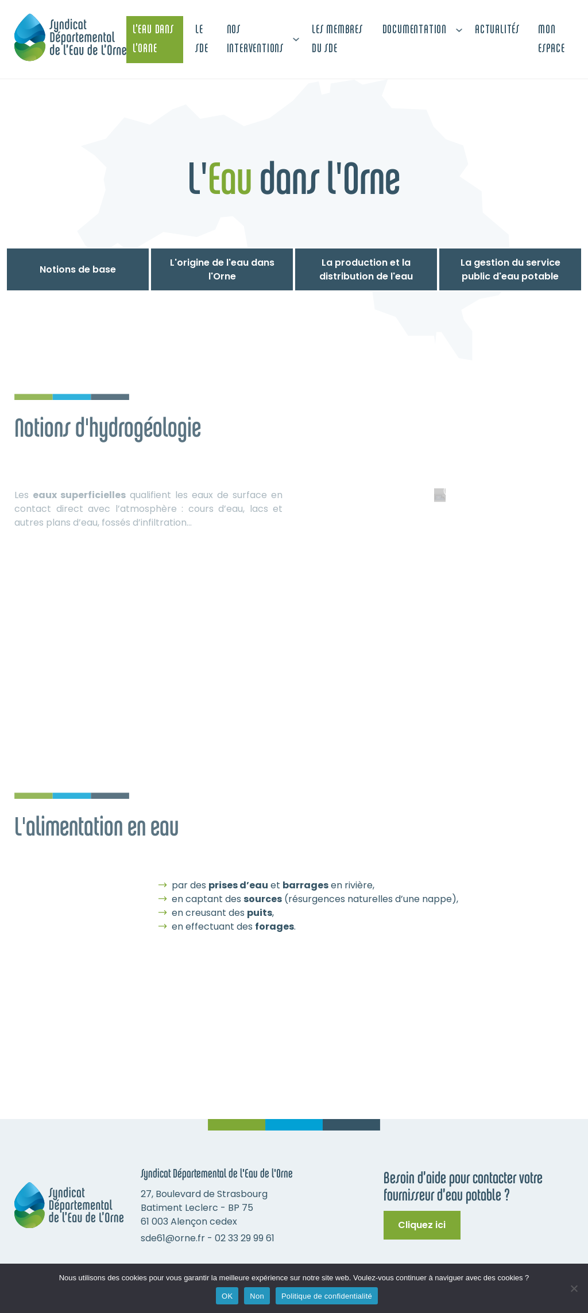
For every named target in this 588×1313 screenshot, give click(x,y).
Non (257, 1296)
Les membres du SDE (337, 40)
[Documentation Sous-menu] (459, 30)
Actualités (497, 30)
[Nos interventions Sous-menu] (296, 39)
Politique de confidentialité (326, 1296)
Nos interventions (255, 40)
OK (227, 1296)
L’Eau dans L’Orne (153, 40)
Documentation (414, 30)
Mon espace (551, 40)
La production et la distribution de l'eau (366, 269)
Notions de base (78, 269)
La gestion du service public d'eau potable (510, 269)
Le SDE (201, 40)
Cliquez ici (422, 1225)
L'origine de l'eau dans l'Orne (222, 269)
